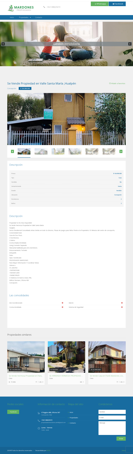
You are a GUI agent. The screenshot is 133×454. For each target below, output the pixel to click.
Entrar (124, 450)
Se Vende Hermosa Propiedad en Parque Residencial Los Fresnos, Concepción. (42, 376)
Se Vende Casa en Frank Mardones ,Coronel (108, 376)
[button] (3, 43)
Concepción (11, 88)
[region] (66, 44)
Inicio (12, 17)
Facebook (118, 3)
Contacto (38, 17)
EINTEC (49, 450)
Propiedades (23, 17)
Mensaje (112, 428)
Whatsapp (100, 3)
